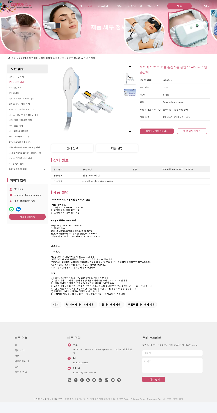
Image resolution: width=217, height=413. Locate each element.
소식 (16, 377)
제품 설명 (117, 148)
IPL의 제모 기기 (30, 58)
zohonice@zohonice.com (27, 195)
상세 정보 (72, 148)
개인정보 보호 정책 (42, 409)
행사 (120, 6)
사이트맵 (58, 409)
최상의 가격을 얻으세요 (157, 131)
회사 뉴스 (153, 6)
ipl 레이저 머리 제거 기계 (79, 315)
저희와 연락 (135, 6)
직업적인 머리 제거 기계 (141, 315)
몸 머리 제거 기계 (110, 315)
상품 (90, 6)
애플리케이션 (105, 6)
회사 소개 (76, 6)
